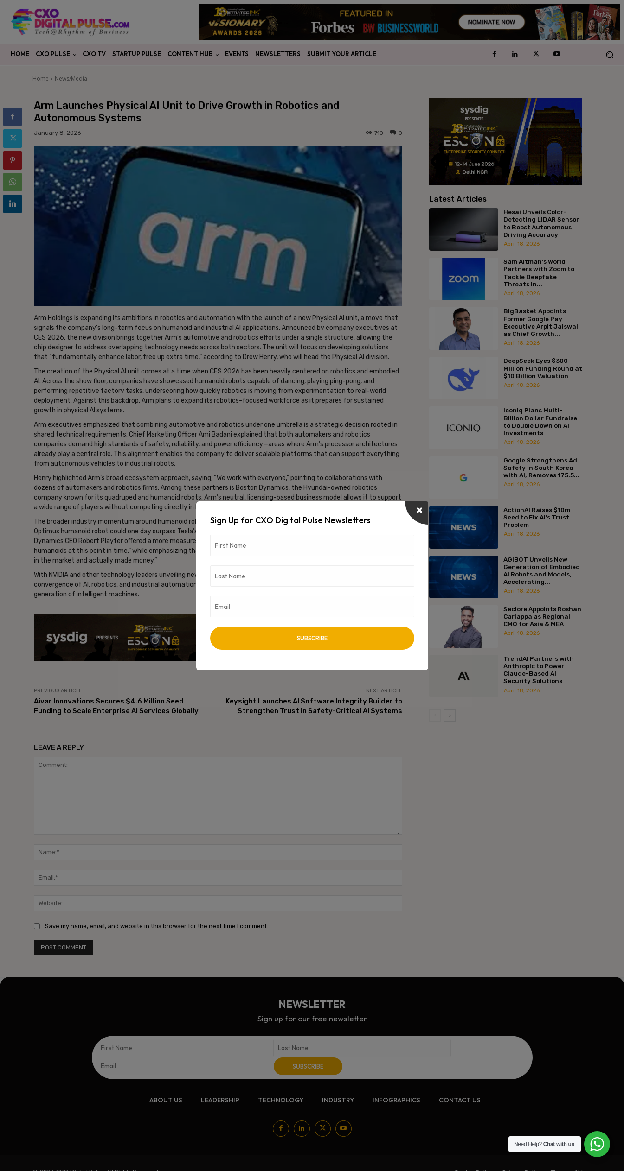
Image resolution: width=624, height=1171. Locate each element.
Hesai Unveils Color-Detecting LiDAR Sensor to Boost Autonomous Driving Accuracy (541, 223)
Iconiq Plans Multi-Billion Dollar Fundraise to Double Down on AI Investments (540, 421)
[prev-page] (435, 715)
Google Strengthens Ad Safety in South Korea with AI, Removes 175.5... (541, 467)
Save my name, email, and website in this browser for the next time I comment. (156, 926)
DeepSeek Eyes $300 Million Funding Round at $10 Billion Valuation (542, 368)
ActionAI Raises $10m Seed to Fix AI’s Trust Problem (536, 517)
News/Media (71, 78)
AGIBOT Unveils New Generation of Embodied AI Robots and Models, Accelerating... (541, 571)
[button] (609, 54)
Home (40, 78)
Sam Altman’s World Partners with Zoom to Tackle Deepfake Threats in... (538, 273)
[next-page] (450, 715)
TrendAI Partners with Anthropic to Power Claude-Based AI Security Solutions (538, 670)
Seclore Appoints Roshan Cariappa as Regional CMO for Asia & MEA (542, 616)
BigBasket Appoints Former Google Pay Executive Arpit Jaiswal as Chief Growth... (540, 322)
